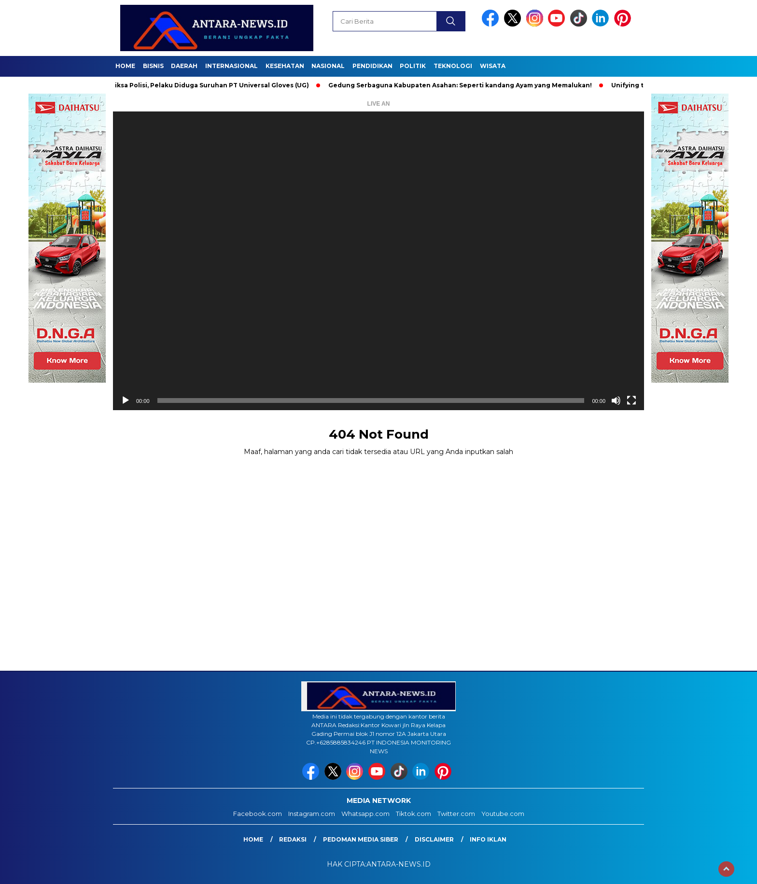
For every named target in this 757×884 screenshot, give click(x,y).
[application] (378, 260)
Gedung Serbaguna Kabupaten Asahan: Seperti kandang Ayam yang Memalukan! (463, 85)
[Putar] (125, 400)
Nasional (328, 65)
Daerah (184, 65)
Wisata (492, 65)
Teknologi (453, 65)
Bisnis (153, 65)
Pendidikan (372, 65)
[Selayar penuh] (631, 400)
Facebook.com (257, 813)
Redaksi (293, 839)
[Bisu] (616, 400)
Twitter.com (456, 813)
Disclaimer (434, 839)
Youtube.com (502, 813)
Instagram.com (311, 813)
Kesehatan (285, 65)
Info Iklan (488, 839)
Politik (413, 65)
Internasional (231, 65)
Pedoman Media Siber (360, 839)
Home (125, 65)
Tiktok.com (413, 813)
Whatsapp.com (365, 813)
